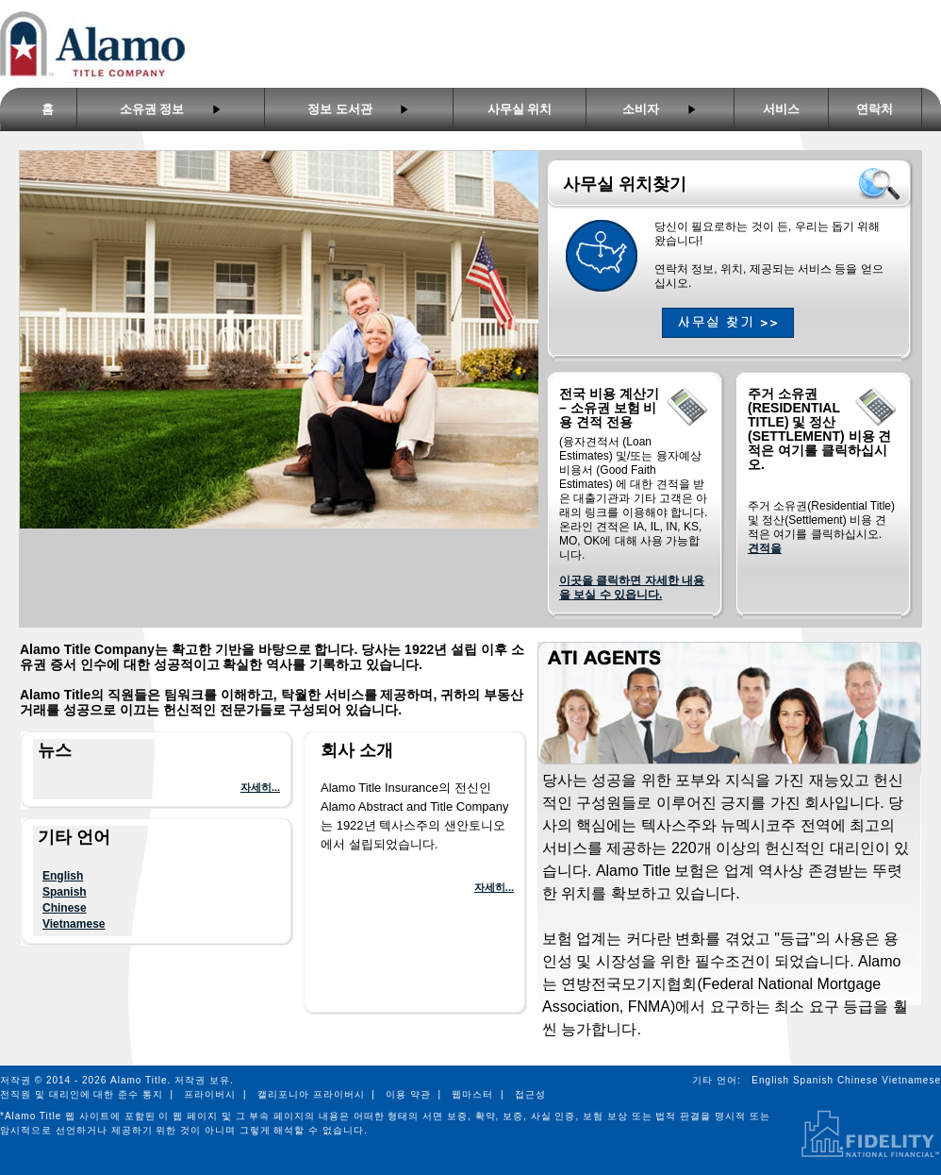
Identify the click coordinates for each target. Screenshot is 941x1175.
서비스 (781, 109)
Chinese (64, 908)
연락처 (874, 109)
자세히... (260, 787)
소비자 (660, 109)
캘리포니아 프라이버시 (311, 1094)
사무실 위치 (520, 109)
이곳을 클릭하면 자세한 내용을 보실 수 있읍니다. (631, 587)
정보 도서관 (358, 109)
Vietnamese (74, 924)
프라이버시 (210, 1094)
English (62, 875)
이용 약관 (408, 1094)
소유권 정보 (171, 109)
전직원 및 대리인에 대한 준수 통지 (81, 1094)
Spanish (64, 891)
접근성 (530, 1094)
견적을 (765, 548)
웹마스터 (472, 1094)
